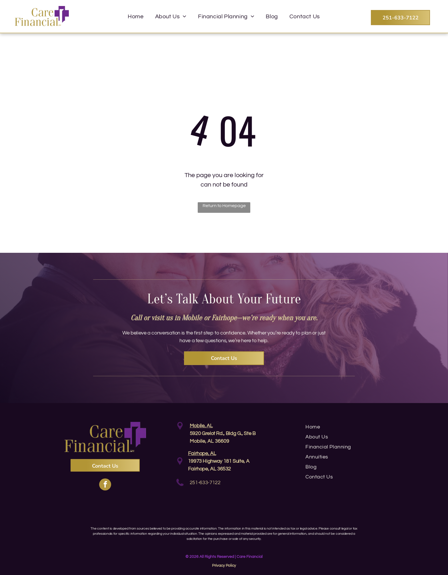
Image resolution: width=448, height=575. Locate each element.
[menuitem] (135, 17)
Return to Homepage (224, 205)
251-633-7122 (205, 482)
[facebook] (105, 485)
